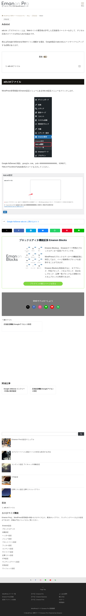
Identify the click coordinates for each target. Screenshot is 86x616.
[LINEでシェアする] (79, 230)
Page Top (43, 588)
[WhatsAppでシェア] (55, 230)
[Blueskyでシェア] (43, 230)
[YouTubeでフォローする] (52, 307)
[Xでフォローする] (28, 307)
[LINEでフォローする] (46, 307)
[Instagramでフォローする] (40, 307)
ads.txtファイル (14, 66)
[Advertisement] (43, 355)
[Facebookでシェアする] (19, 230)
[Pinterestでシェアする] (67, 230)
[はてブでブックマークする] (31, 230)
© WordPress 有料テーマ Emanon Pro (36, 613)
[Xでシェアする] (7, 230)
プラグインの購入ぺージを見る (43, 284)
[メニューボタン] (82, 4)
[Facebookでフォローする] (34, 307)
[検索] (81, 434)
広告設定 (6, 19)
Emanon (59, 613)
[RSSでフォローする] (58, 307)
